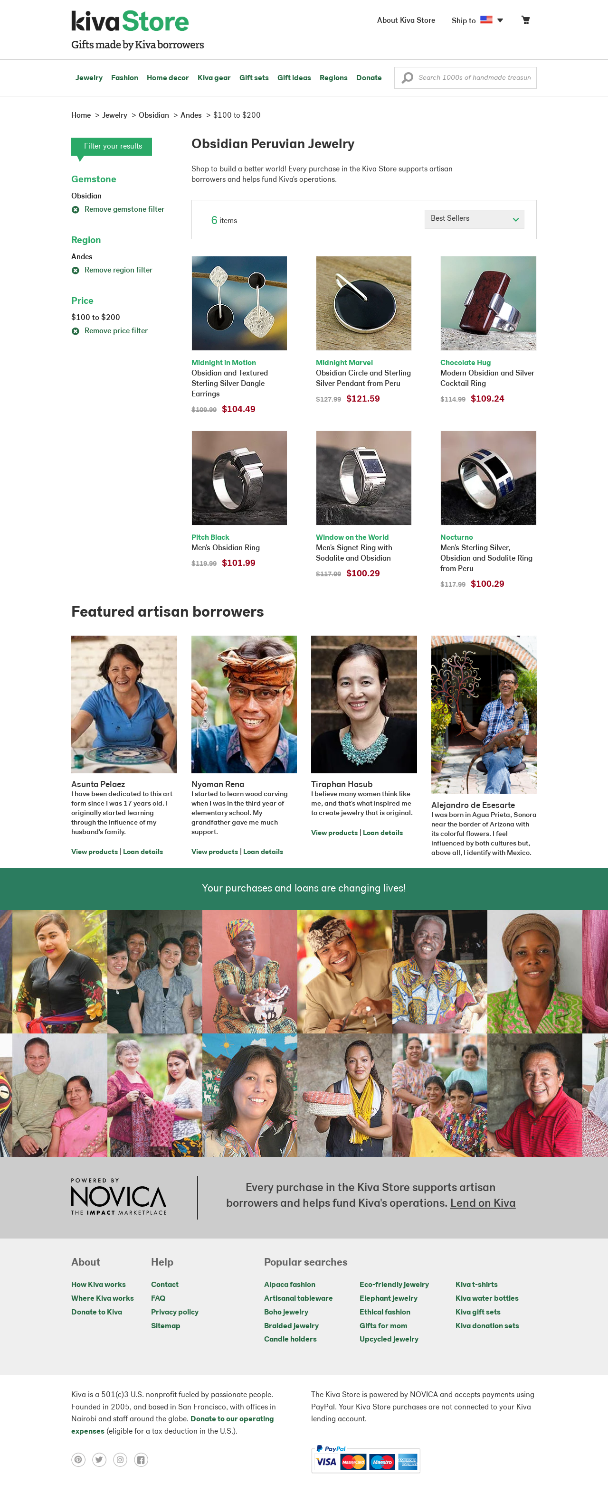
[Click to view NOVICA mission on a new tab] (118, 1198)
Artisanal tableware (298, 1299)
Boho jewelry (286, 1312)
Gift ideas (294, 78)
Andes (82, 257)
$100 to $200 (95, 318)
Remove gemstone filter (117, 210)
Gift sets (254, 78)
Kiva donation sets (487, 1326)
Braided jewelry (291, 1326)
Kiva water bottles (487, 1299)
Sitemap (165, 1326)
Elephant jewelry (389, 1299)
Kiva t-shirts (477, 1285)
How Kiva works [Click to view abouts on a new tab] (98, 1285)
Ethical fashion (385, 1312)
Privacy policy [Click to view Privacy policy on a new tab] (175, 1312)
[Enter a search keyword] (465, 78)
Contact (165, 1285)
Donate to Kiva (96, 1312)
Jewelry (89, 78)
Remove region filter (111, 270)
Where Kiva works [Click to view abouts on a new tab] (102, 1299)
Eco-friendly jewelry (394, 1285)
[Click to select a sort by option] (474, 219)
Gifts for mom (384, 1326)
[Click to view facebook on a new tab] (143, 1459)
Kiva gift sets (478, 1312)
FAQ (158, 1299)
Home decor (168, 78)
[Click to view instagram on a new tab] (123, 1459)
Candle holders (290, 1339)
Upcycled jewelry (389, 1339)
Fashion (124, 78)
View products (94, 852)
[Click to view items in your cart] (525, 22)
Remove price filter (109, 331)
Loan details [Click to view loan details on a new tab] (143, 852)
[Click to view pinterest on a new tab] (81, 1459)
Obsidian (86, 196)
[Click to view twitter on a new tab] (102, 1459)
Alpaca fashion (289, 1285)
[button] (407, 80)
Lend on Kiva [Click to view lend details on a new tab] (483, 1204)
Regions (334, 78)
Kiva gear (214, 78)
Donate (369, 78)
